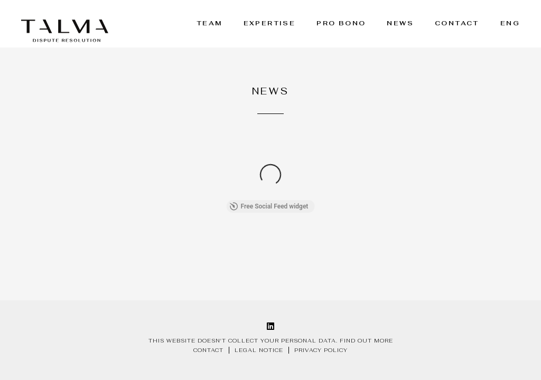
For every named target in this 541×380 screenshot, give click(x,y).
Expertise (270, 23)
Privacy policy (321, 350)
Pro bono (341, 23)
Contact (457, 23)
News (400, 23)
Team (209, 23)
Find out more (366, 340)
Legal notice (259, 350)
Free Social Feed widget (269, 206)
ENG (510, 23)
